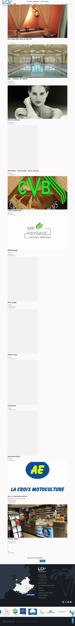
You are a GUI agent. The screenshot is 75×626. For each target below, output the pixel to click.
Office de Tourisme (42, 583)
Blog (52, 4)
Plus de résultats (11, 552)
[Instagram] (64, 4)
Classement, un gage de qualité (45, 592)
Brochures (40, 587)
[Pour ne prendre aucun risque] (73, 617)
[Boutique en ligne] (73, 619)
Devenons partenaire (42, 595)
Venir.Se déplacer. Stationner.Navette (46, 585)
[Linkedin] (66, 4)
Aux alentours (41, 590)
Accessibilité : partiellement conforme (23, 621)
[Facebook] (62, 4)
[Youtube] (68, 4)
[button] (2, 612)
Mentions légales (42, 597)
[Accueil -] (7, 3)
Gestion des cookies (34, 621)
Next (8, 551)
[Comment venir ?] (73, 614)
